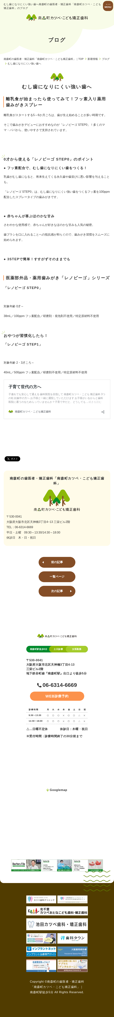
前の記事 (57, 562)
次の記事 (57, 591)
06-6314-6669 (60, 685)
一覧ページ (57, 576)
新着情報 (93, 58)
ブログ (106, 58)
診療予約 (56, 696)
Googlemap (58, 790)
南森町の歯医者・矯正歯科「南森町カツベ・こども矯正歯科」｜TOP (44, 58)
